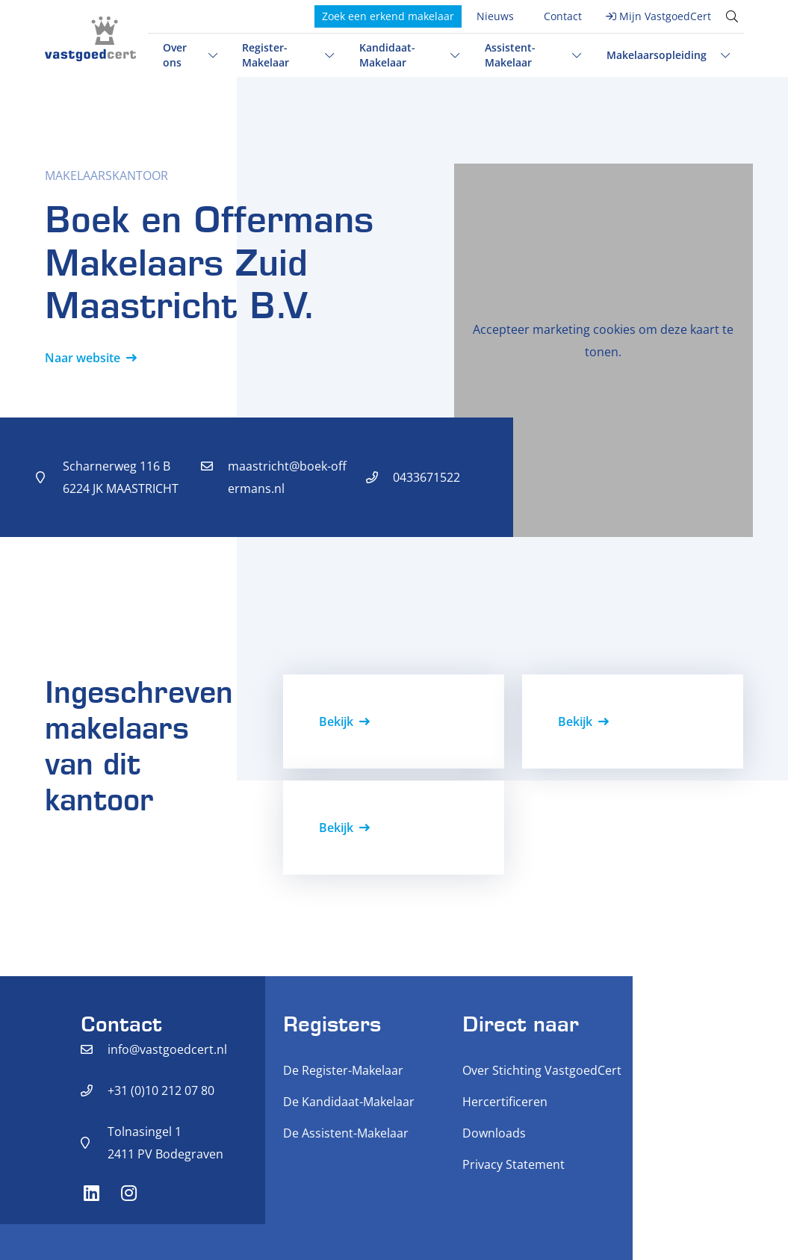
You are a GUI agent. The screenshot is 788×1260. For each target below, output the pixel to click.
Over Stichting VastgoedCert (541, 1070)
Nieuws (495, 16)
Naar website (82, 358)
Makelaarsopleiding (656, 55)
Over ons (175, 54)
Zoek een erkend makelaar (388, 16)
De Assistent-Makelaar (346, 1133)
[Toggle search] (732, 16)
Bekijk (336, 721)
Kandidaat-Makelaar (387, 54)
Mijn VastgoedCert (665, 16)
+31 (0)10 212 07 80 (161, 1090)
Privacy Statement (513, 1164)
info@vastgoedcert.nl (167, 1049)
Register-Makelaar (265, 54)
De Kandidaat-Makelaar (349, 1101)
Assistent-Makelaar (510, 54)
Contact (563, 16)
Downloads (494, 1133)
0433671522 (426, 477)
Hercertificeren (504, 1101)
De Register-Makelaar (343, 1070)
